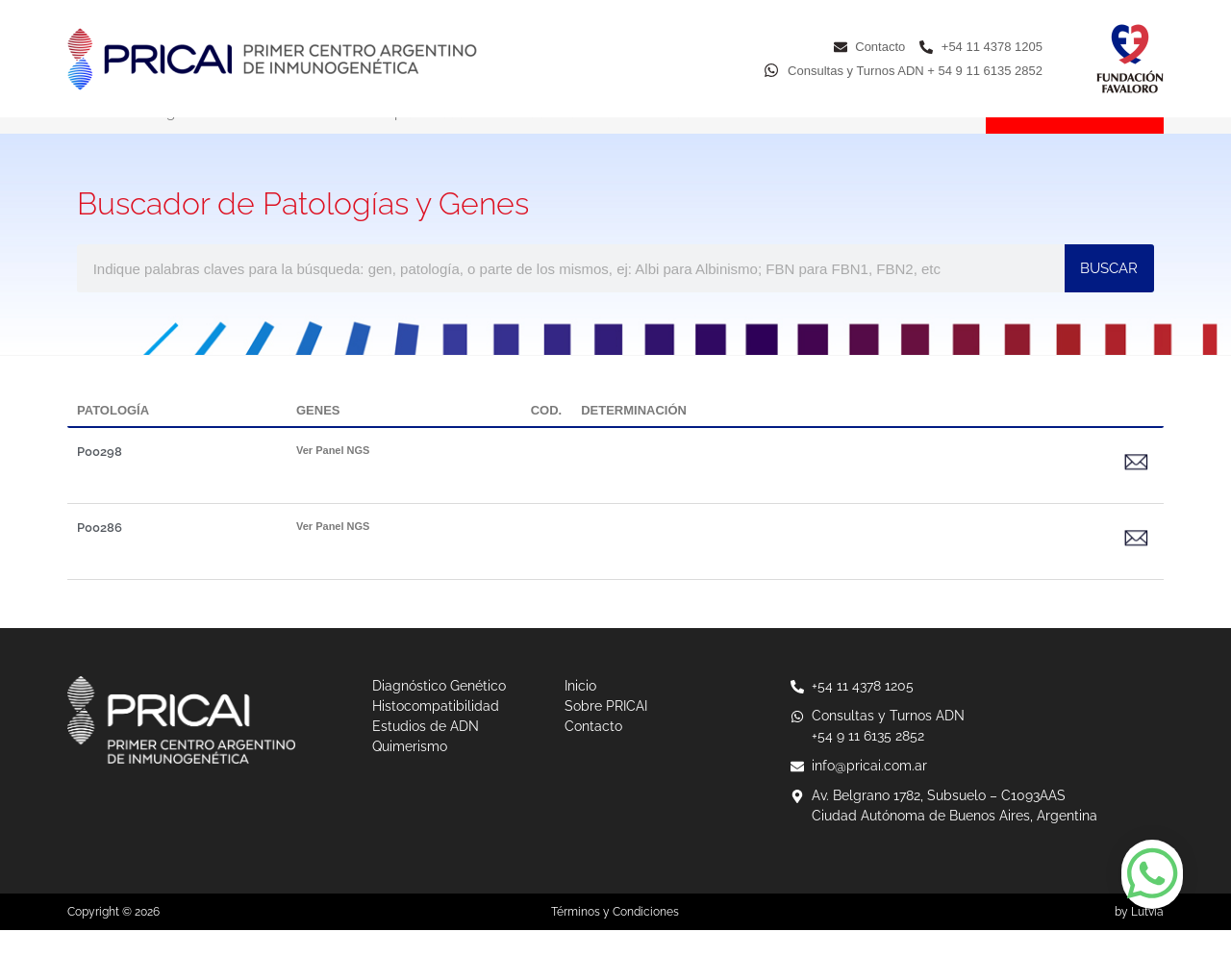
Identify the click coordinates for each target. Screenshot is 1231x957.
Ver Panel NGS (332, 477)
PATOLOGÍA (113, 437)
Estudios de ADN (561, 139)
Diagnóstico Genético (216, 139)
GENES (318, 437)
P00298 (99, 478)
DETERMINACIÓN (634, 437)
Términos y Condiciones (615, 938)
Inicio (84, 139)
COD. (547, 437)
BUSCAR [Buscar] (1109, 295)
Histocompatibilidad (396, 139)
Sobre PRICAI (829, 139)
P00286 (99, 554)
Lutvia (1147, 938)
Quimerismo (701, 139)
